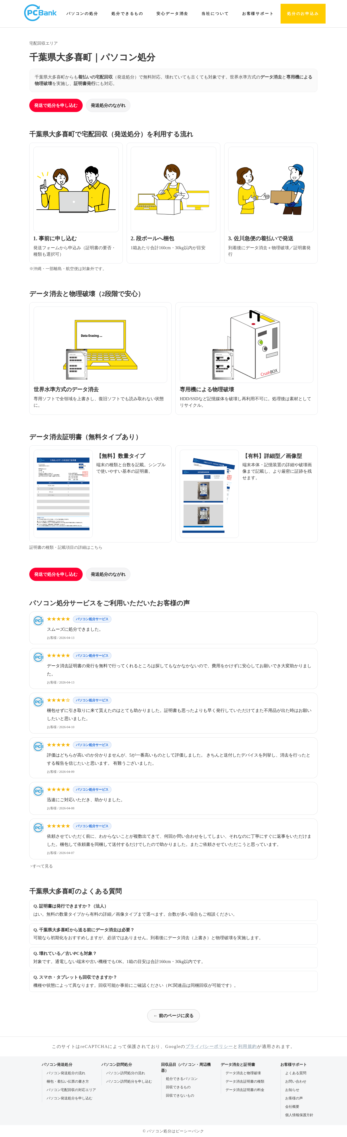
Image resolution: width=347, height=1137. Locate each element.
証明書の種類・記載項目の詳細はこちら (65, 547)
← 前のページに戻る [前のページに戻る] (173, 1015)
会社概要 (292, 1107)
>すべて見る (41, 866)
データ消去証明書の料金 (245, 1090)
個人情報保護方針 (299, 1115)
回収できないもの (180, 1095)
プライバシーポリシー (209, 1046)
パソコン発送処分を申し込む (69, 1098)
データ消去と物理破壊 (243, 1073)
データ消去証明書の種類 (245, 1081)
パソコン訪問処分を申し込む (129, 1081)
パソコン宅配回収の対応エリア (71, 1090)
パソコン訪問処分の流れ (125, 1073)
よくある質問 (295, 1073)
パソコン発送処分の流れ (66, 1073)
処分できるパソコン (182, 1079)
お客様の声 (294, 1098)
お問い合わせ (295, 1081)
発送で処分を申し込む (56, 105)
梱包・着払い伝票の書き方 (68, 1081)
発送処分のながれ (108, 105)
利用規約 (247, 1046)
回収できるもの (178, 1087)
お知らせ (292, 1090)
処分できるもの (127, 13)
